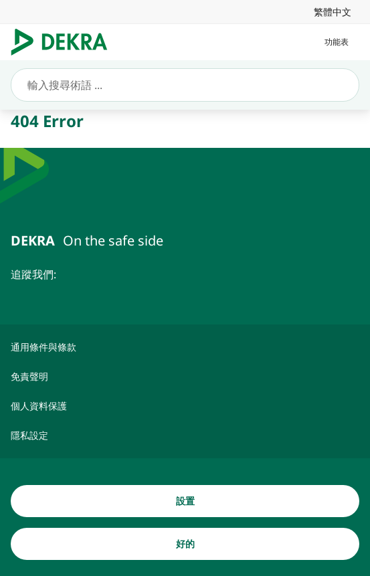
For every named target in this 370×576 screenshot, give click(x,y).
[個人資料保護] (185, 406)
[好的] (185, 544)
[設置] (185, 501)
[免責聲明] (185, 376)
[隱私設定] (185, 435)
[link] (332, 11)
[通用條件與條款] (185, 347)
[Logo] (64, 42)
